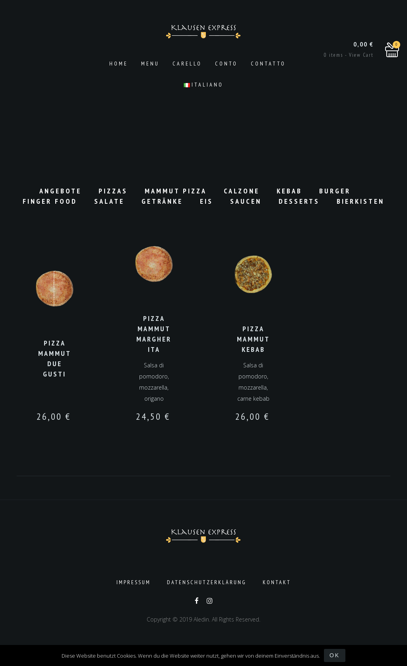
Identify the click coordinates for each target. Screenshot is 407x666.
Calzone (242, 190)
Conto (226, 63)
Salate (109, 201)
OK (334, 655)
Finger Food (50, 201)
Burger (335, 190)
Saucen (246, 201)
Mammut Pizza (176, 190)
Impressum (133, 582)
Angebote (60, 190)
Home (118, 63)
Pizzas (113, 190)
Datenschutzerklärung (206, 582)
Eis (206, 201)
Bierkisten (360, 201)
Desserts (299, 201)
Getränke (162, 201)
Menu (150, 63)
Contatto (268, 63)
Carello (187, 63)
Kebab (289, 190)
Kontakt (277, 582)
